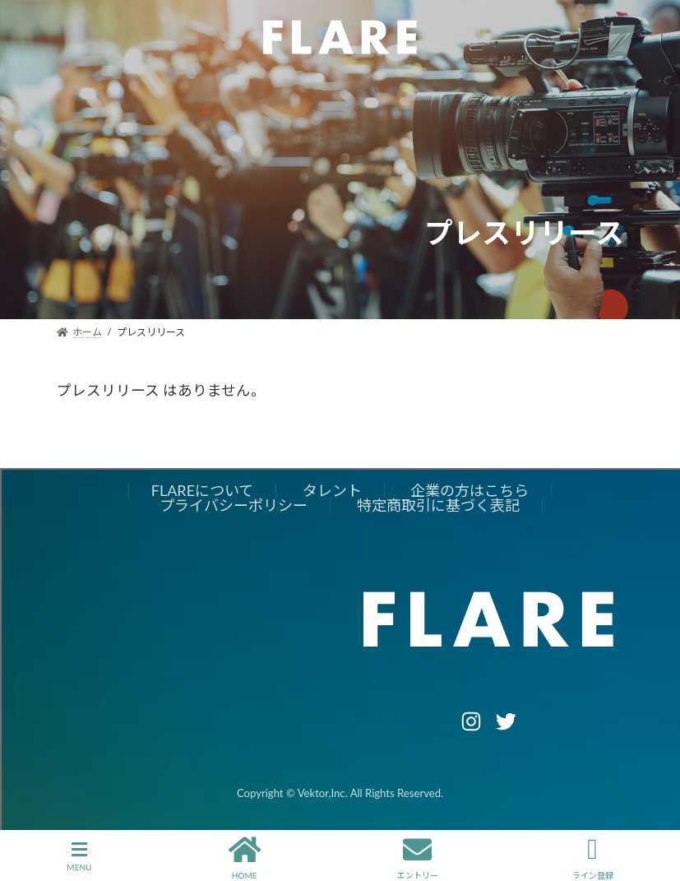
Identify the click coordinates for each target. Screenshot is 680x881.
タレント (332, 490)
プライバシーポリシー (234, 505)
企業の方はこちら (469, 490)
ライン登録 (592, 856)
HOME (244, 856)
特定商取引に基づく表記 (438, 505)
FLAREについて (202, 490)
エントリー (417, 856)
